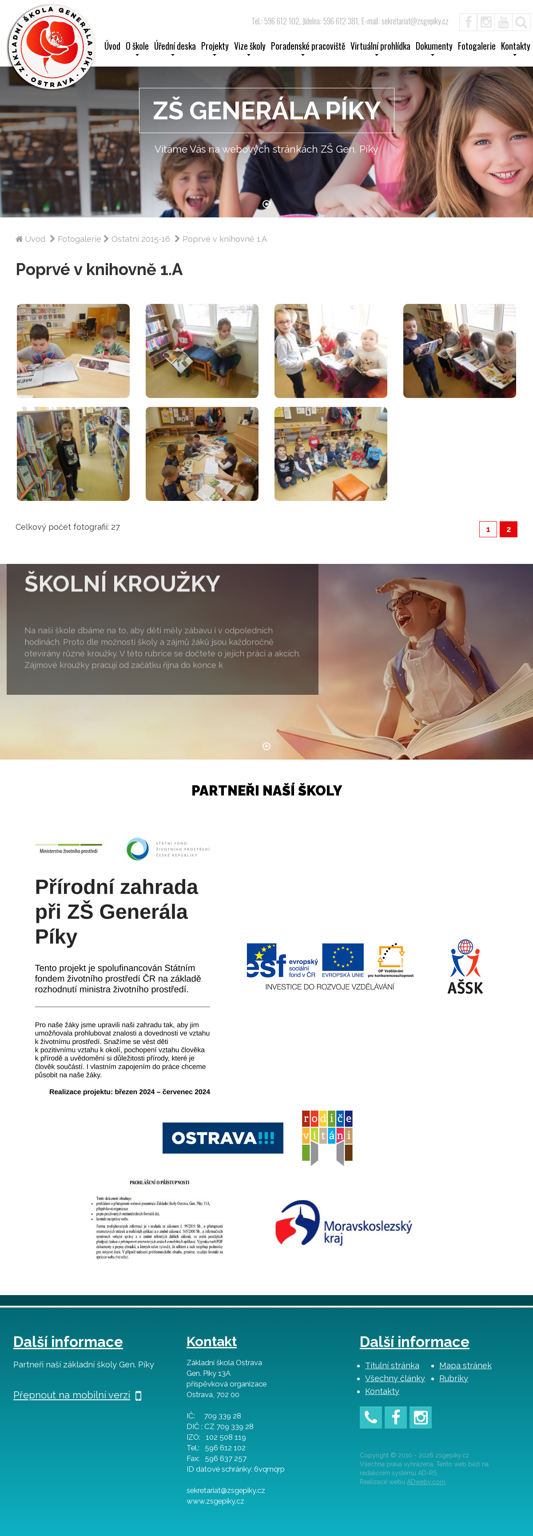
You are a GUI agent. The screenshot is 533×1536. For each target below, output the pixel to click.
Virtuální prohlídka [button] (380, 49)
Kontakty (382, 1391)
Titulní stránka (392, 1365)
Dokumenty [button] (434, 49)
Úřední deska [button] (175, 49)
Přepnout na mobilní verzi (77, 1395)
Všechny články (395, 1378)
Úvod (112, 47)
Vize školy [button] (250, 49)
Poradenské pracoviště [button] (308, 49)
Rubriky (453, 1378)
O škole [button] (137, 49)
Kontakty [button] (515, 49)
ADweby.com (426, 1481)
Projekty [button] (215, 49)
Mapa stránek (465, 1365)
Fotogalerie (477, 47)
